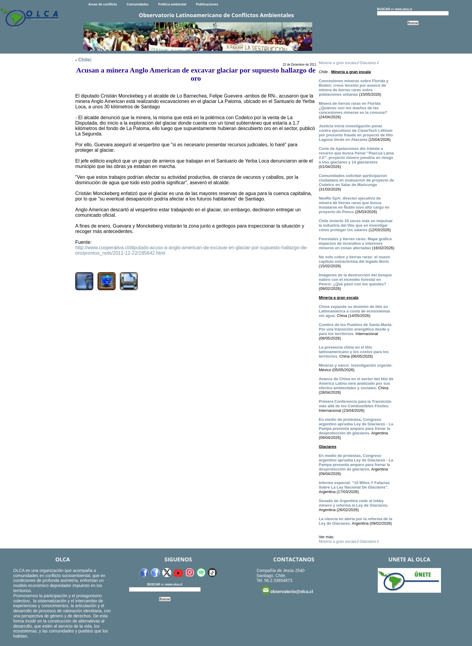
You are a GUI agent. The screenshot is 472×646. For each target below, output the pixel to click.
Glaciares (368, 63)
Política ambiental (172, 4)
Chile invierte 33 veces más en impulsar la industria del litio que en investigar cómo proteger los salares (356, 225)
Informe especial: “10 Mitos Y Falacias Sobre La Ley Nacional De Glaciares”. (354, 484)
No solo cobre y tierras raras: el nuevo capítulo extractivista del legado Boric (354, 259)
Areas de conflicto (102, 4)
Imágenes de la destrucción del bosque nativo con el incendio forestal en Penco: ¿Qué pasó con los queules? (355, 279)
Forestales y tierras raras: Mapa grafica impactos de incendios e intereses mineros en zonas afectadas (355, 243)
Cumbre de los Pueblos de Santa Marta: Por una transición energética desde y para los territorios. (356, 329)
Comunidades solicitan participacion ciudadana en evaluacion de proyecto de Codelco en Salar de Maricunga (356, 180)
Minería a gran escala (337, 63)
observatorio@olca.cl (287, 590)
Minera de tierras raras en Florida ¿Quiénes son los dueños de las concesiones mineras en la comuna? (353, 108)
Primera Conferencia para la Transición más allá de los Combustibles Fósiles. (355, 403)
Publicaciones (207, 4)
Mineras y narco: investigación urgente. (356, 365)
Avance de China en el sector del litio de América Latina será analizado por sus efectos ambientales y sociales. (356, 383)
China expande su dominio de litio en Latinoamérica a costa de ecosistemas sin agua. (354, 311)
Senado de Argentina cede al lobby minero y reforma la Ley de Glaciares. (353, 503)
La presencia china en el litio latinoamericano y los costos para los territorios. (354, 352)
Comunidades (138, 4)
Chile (84, 59)
